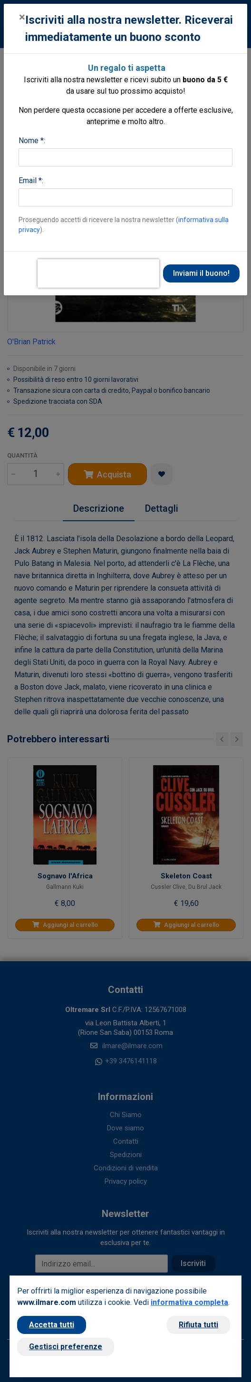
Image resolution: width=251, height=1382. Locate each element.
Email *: (31, 180)
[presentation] (98, 273)
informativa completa (189, 1302)
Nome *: (32, 140)
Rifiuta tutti (198, 1324)
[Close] (22, 17)
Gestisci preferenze (65, 1346)
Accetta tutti (51, 1324)
